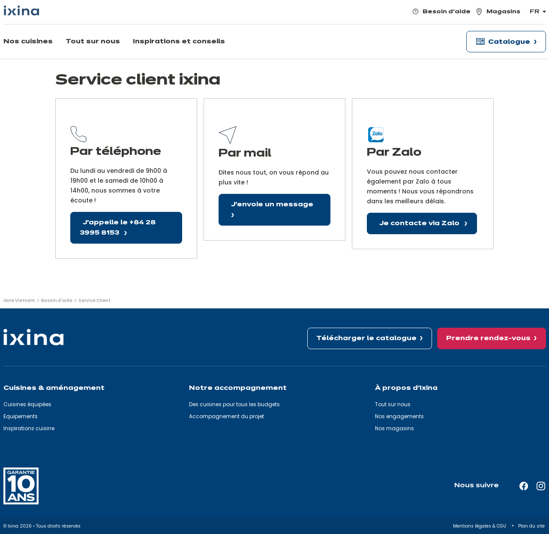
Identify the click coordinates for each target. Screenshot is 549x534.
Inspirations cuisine (28, 428)
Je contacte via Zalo (420, 223)
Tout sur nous (393, 404)
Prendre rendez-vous (488, 338)
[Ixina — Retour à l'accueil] (21, 10)
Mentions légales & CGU (480, 526)
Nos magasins (394, 428)
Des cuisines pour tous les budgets (234, 404)
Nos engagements (399, 416)
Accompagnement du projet (226, 416)
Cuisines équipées (27, 404)
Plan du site (532, 526)
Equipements (20, 416)
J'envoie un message (272, 205)
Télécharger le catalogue (366, 338)
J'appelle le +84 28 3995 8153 (118, 228)
